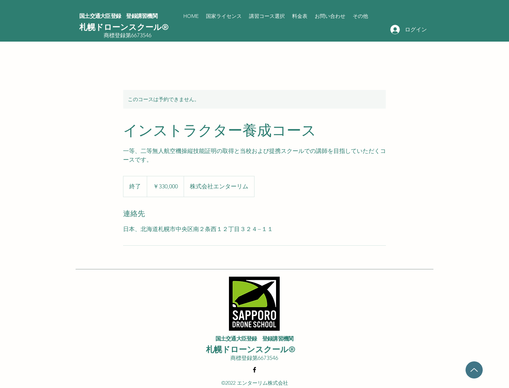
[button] (223, 16)
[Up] (474, 370)
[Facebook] (254, 369)
